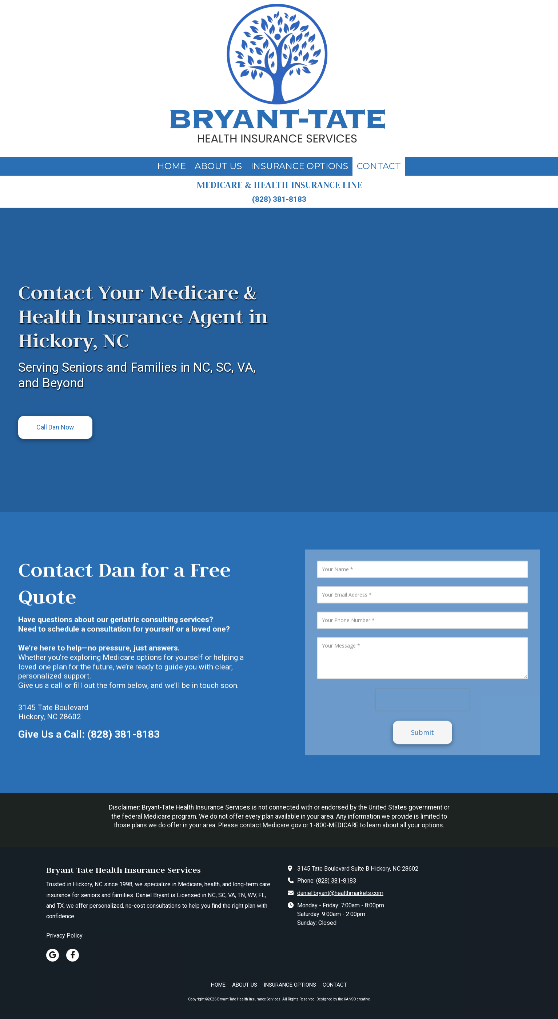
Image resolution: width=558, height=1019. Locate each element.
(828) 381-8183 (336, 880)
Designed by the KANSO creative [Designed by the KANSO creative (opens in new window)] (343, 999)
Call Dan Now (55, 427)
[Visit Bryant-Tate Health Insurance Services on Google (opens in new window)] (52, 955)
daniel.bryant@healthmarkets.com (340, 893)
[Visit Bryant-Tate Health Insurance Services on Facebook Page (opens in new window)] (72, 955)
